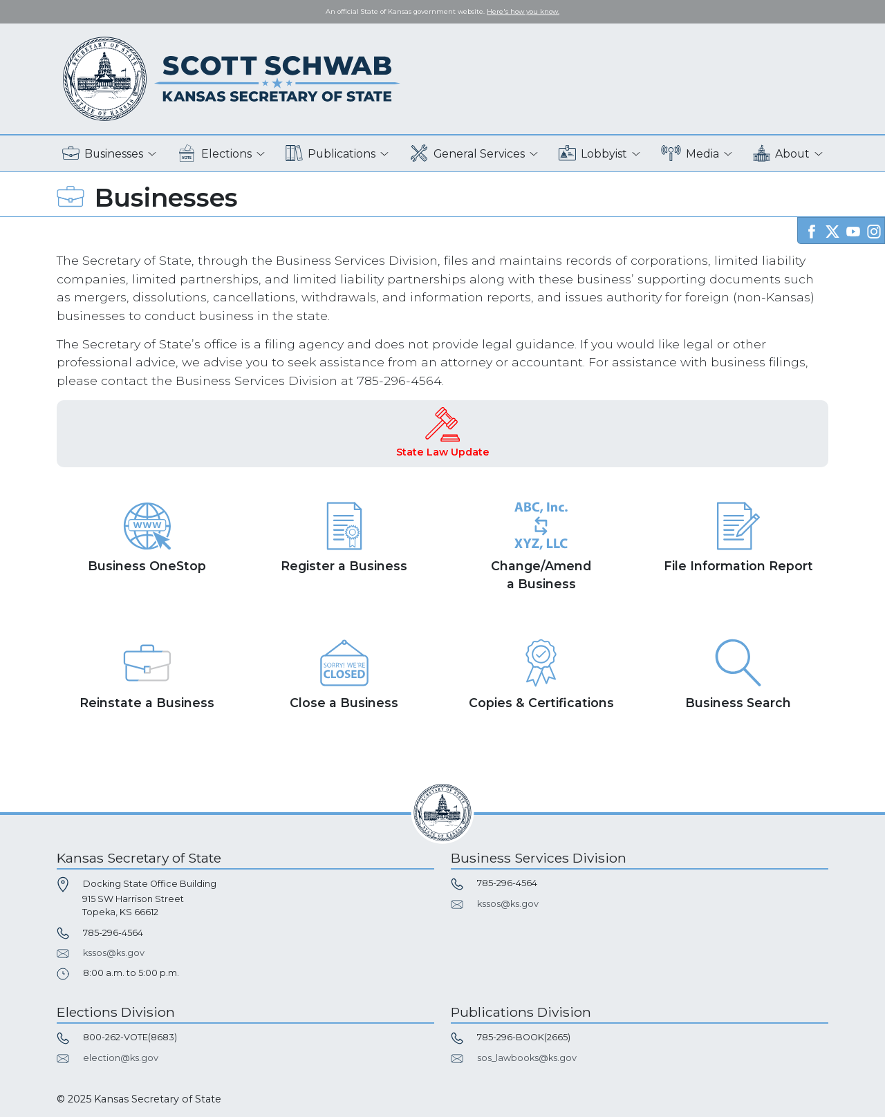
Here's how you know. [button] (523, 11)
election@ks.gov (120, 1058)
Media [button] (690, 153)
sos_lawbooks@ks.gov (527, 1058)
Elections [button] (214, 153)
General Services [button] (467, 153)
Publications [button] (330, 153)
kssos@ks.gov (114, 953)
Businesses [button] (102, 153)
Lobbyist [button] (593, 153)
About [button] (781, 153)
